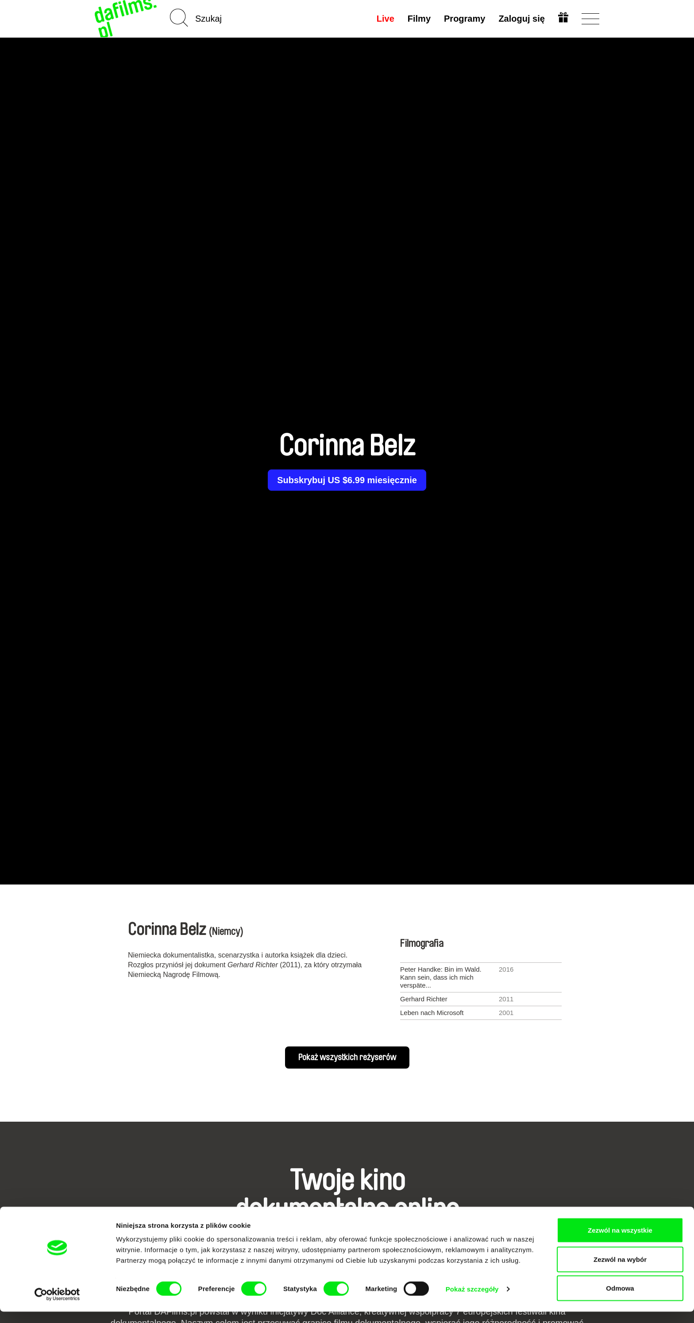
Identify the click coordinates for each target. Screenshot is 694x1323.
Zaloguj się (521, 18)
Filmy (418, 18)
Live (384, 18)
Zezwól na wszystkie (620, 1241)
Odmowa (620, 1299)
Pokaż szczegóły (472, 1300)
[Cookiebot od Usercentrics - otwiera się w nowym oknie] (57, 1305)
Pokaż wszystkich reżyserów (347, 1057)
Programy (463, 18)
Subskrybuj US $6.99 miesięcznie (347, 480)
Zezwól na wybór (620, 1270)
